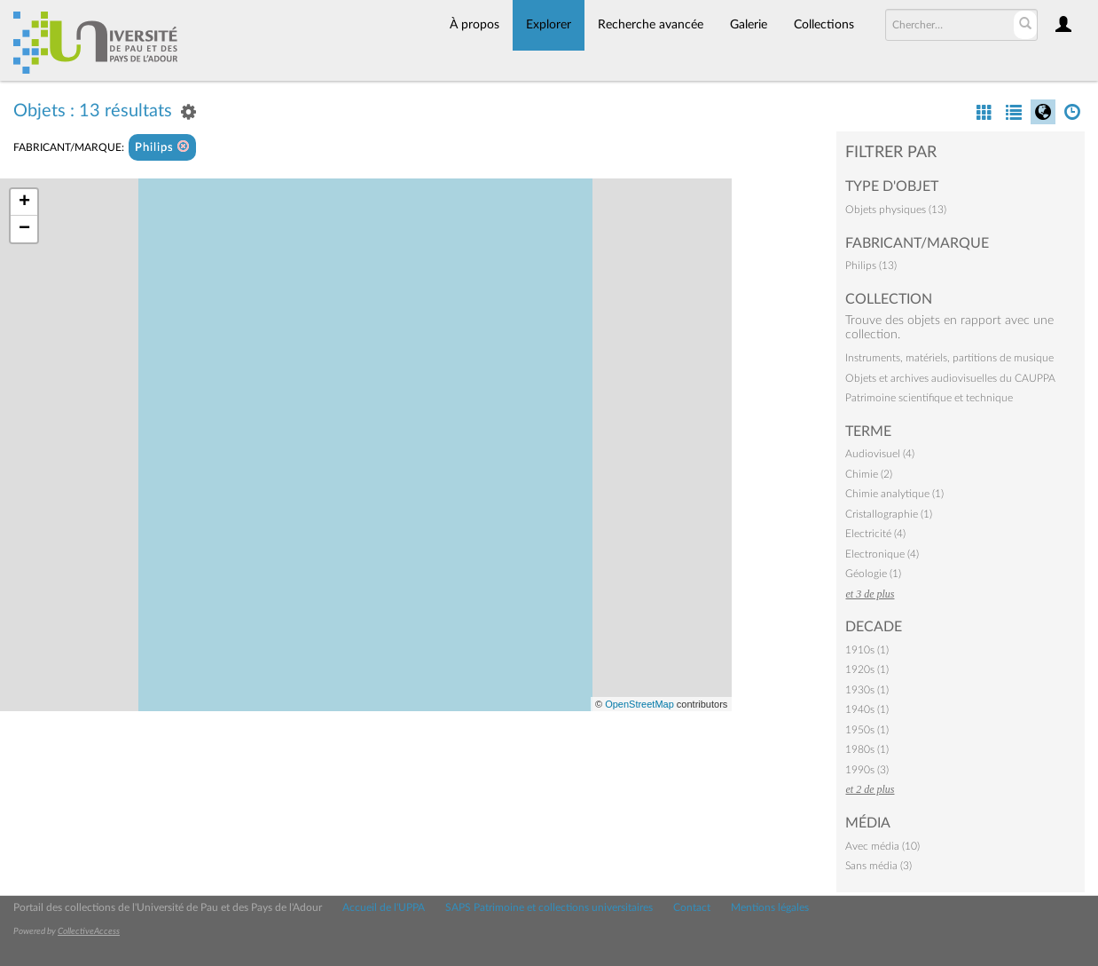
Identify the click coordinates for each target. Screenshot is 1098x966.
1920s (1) (867, 669)
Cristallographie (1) (888, 514)
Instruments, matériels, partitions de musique (949, 357)
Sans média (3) (878, 865)
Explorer (548, 25)
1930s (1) (867, 690)
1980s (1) (867, 749)
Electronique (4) (882, 554)
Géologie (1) (873, 573)
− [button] (24, 229)
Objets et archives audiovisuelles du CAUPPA (950, 378)
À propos (474, 25)
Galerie (748, 25)
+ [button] (24, 202)
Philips (162, 147)
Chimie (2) (868, 474)
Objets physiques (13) (895, 209)
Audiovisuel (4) (879, 453)
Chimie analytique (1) (894, 493)
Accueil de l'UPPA (383, 907)
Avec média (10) (882, 846)
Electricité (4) (875, 533)
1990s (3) (867, 769)
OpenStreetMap (639, 704)
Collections (824, 25)
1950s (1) (867, 729)
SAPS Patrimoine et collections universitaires (549, 907)
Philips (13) (871, 265)
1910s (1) (867, 650)
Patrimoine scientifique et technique (929, 397)
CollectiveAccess (89, 931)
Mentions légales (770, 907)
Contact (691, 907)
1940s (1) (867, 709)
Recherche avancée (650, 25)
